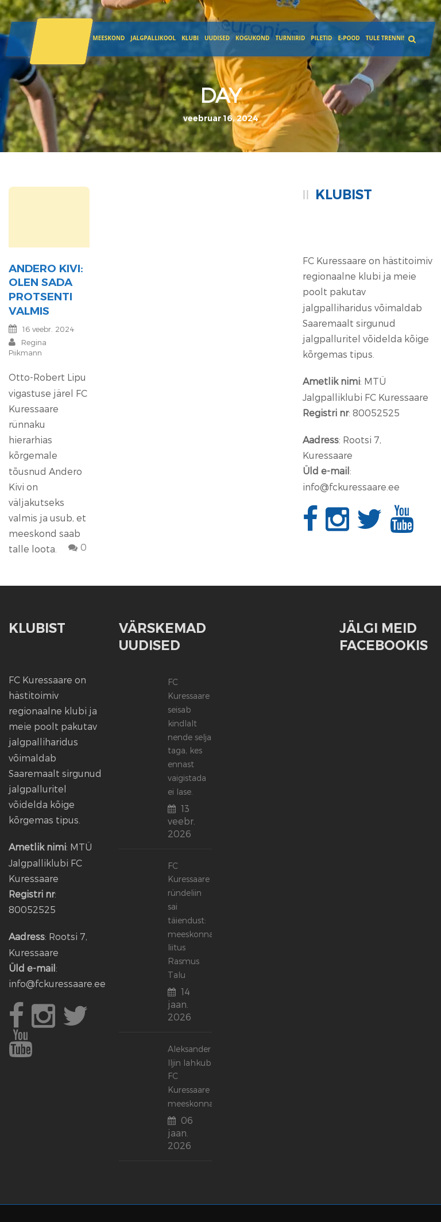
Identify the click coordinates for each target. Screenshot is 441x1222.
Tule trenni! (385, 38)
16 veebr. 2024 (48, 329)
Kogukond (252, 38)
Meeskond (108, 38)
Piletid (321, 38)
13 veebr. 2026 (181, 821)
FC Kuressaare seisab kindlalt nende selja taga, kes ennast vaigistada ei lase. (189, 736)
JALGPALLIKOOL (153, 38)
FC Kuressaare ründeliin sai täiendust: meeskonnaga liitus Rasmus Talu (195, 920)
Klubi (190, 38)
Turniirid (290, 38)
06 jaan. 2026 (180, 1133)
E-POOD (348, 38)
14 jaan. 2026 (179, 1004)
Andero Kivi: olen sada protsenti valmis (46, 290)
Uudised (217, 38)
